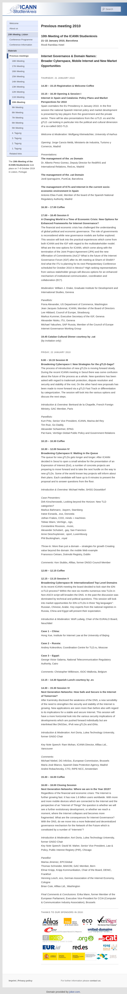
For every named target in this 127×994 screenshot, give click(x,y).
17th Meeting (18, 66)
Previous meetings (19, 56)
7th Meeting (17, 117)
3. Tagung (16, 138)
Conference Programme (21, 39)
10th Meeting (18, 102)
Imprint (12, 980)
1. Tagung (16, 148)
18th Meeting (18, 61)
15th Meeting (18, 76)
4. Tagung (16, 133)
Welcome (13, 23)
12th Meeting (18, 92)
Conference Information (20, 44)
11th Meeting (18, 97)
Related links (15, 153)
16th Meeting (18, 71)
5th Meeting (17, 128)
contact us (95, 980)
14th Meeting (18, 81)
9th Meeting (17, 107)
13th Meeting (18, 87)
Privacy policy (25, 980)
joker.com (74, 991)
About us (13, 28)
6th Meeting (17, 123)
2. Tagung (16, 143)
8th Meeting (17, 112)
